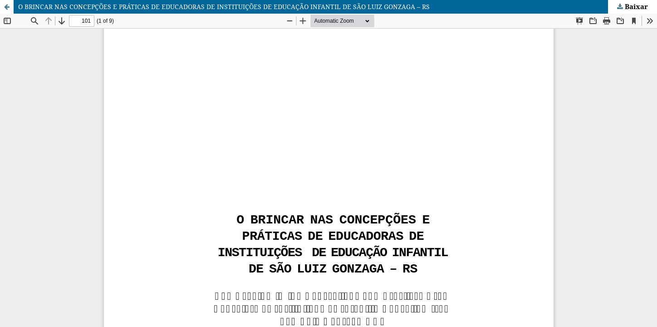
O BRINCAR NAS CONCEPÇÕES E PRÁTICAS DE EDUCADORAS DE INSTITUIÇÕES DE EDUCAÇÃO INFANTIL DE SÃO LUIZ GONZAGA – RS (224, 6)
